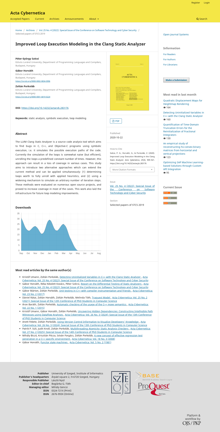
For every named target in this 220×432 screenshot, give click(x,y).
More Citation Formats (124, 169)
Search (201, 18)
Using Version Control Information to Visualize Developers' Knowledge (98, 321)
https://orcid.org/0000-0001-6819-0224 (32, 97)
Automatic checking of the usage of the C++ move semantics (92, 304)
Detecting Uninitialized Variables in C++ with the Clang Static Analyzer (100, 277)
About (93, 18)
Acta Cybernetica (27, 13)
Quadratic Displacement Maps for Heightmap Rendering (182, 102)
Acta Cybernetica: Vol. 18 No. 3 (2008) (93, 339)
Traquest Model (101, 297)
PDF (117, 121)
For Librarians (170, 64)
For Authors (169, 59)
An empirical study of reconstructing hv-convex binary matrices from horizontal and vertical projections (182, 148)
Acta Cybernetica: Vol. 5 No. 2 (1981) (90, 342)
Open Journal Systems (176, 34)
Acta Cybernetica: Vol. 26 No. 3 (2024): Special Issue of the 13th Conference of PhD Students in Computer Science (84, 323)
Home (18, 30)
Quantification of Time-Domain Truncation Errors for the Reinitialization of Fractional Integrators (181, 129)
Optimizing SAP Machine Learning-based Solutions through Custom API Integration (183, 166)
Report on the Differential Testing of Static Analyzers (111, 283)
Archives (54, 18)
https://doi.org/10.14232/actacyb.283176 (45, 108)
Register (195, 2)
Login (207, 2)
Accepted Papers (20, 18)
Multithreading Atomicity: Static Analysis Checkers (99, 328)
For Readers (169, 54)
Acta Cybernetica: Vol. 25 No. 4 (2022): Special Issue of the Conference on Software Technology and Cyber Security (85, 278)
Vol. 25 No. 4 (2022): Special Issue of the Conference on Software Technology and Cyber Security (88, 30)
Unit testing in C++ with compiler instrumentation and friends (95, 290)
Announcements (74, 18)
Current (39, 18)
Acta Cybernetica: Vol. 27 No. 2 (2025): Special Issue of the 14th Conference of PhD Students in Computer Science (86, 330)
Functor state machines (54, 342)
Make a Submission (176, 80)
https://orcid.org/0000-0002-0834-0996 (32, 81)
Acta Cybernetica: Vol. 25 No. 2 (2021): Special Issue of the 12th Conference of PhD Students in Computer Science (84, 299)
